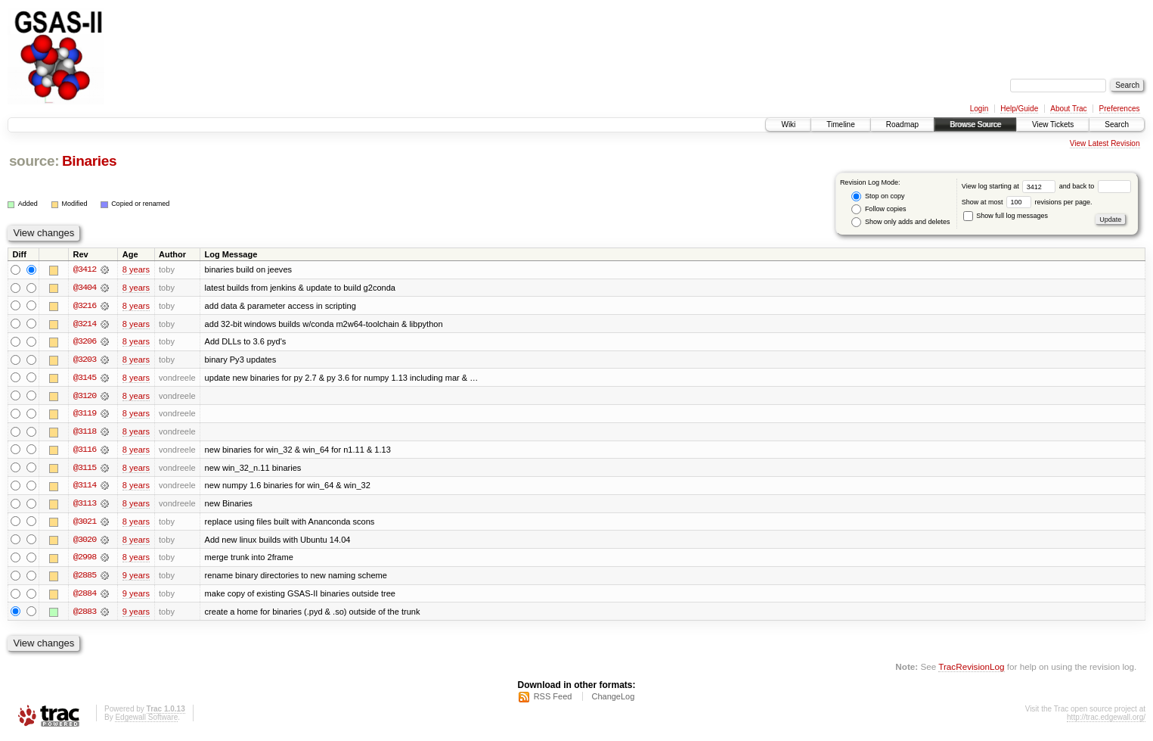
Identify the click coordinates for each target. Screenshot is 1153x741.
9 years (136, 578)
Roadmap (902, 124)
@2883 (84, 615)
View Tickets (1053, 124)
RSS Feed (553, 700)
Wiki (788, 124)
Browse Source (975, 124)
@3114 (84, 487)
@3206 (84, 342)
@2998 (84, 560)
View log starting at (1010, 186)
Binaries (89, 161)
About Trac (1068, 108)
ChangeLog (612, 700)
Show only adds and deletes (900, 222)
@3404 (84, 288)
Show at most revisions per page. (1027, 202)
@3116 (84, 451)
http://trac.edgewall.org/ (1106, 721)
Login (979, 108)
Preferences (1119, 108)
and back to (1095, 186)
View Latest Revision (1105, 143)
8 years (136, 269)
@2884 (84, 596)
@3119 (84, 415)
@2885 (84, 578)
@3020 (84, 542)
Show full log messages (1005, 215)
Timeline (840, 124)
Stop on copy (877, 196)
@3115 (84, 469)
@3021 (84, 524)
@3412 (84, 269)
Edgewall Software (146, 721)
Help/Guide (1019, 108)
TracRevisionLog (971, 669)
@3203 (84, 360)
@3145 (84, 378)
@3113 (84, 506)
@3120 (84, 397)
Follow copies (878, 209)
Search (1117, 124)
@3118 (84, 433)
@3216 (84, 306)
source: (34, 161)
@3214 (84, 324)
